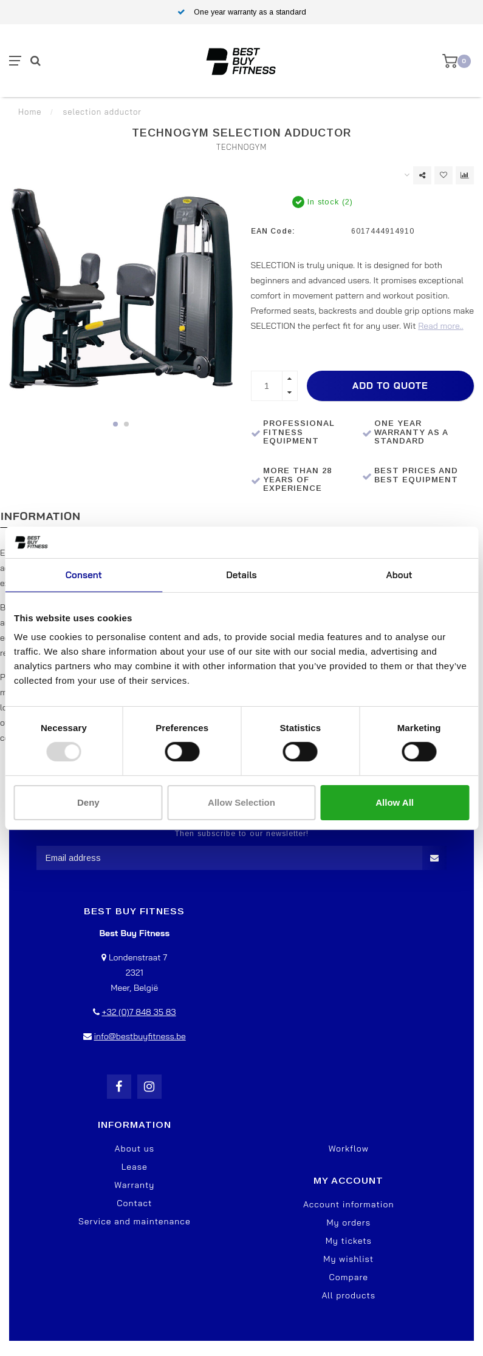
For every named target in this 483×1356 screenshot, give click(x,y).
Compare (348, 1277)
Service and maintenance (134, 1221)
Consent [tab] (84, 575)
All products (348, 1295)
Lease (135, 1166)
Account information (348, 1204)
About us (134, 1148)
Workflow (349, 1148)
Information (41, 516)
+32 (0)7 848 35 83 (138, 1012)
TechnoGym (241, 147)
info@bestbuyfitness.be (139, 1036)
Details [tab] (241, 575)
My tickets (349, 1240)
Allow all (394, 802)
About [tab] (399, 575)
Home (29, 111)
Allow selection (241, 802)
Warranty (134, 1184)
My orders (348, 1222)
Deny (88, 802)
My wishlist (348, 1258)
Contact (134, 1203)
